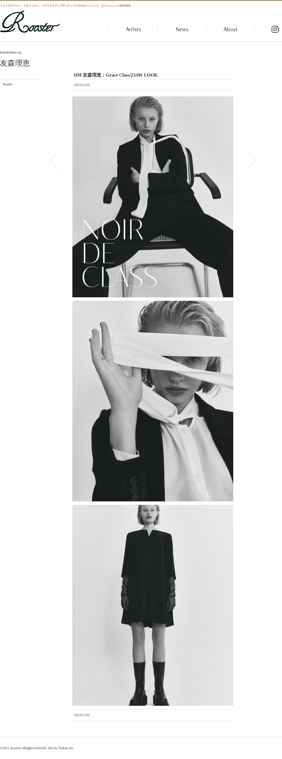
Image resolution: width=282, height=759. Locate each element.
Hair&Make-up (10, 52)
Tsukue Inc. (66, 748)
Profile (7, 84)
